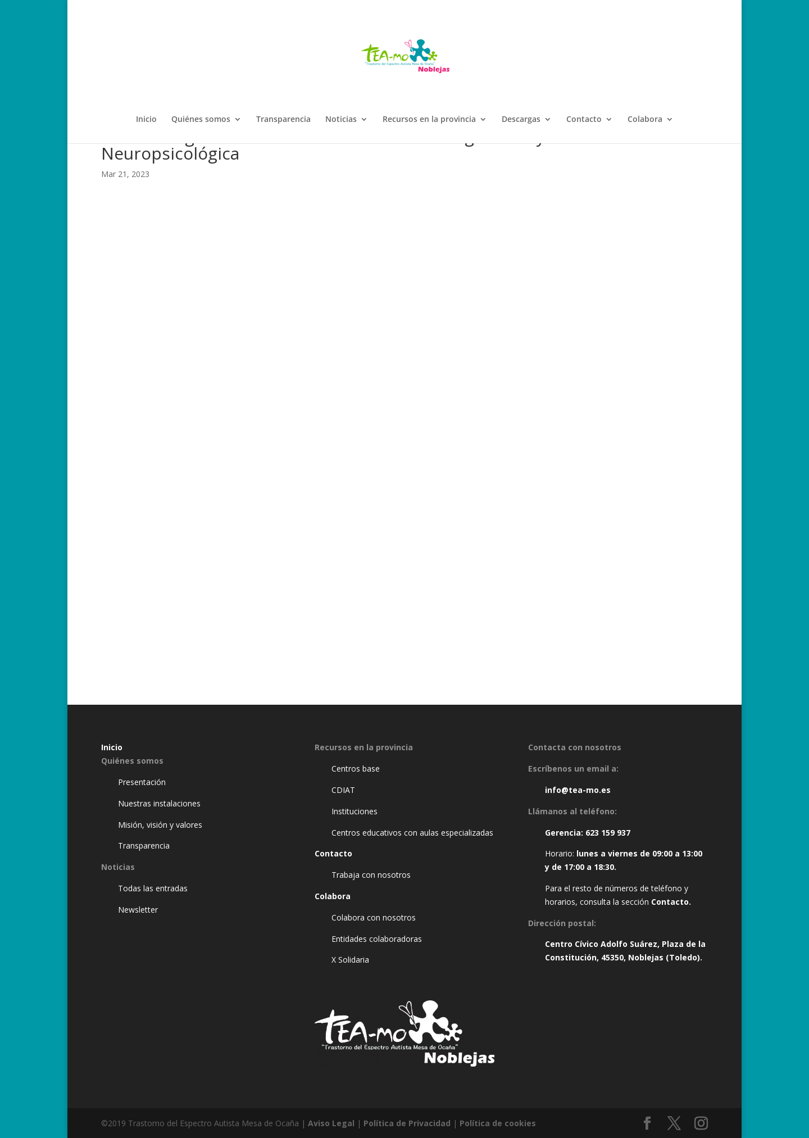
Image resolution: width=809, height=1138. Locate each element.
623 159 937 (607, 832)
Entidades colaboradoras (376, 938)
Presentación (142, 782)
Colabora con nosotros (373, 917)
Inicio (146, 119)
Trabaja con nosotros (371, 874)
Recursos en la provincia (429, 119)
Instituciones (354, 811)
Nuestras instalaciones (159, 803)
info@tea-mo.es (578, 790)
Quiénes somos (200, 119)
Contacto (584, 119)
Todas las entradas (153, 888)
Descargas (521, 119)
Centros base (355, 768)
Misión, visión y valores (160, 824)
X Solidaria (350, 959)
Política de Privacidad (407, 1123)
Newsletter (138, 909)
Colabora (645, 119)
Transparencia (283, 119)
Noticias (341, 119)
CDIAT (343, 790)
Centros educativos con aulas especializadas (412, 832)
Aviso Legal (331, 1123)
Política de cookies (498, 1123)
